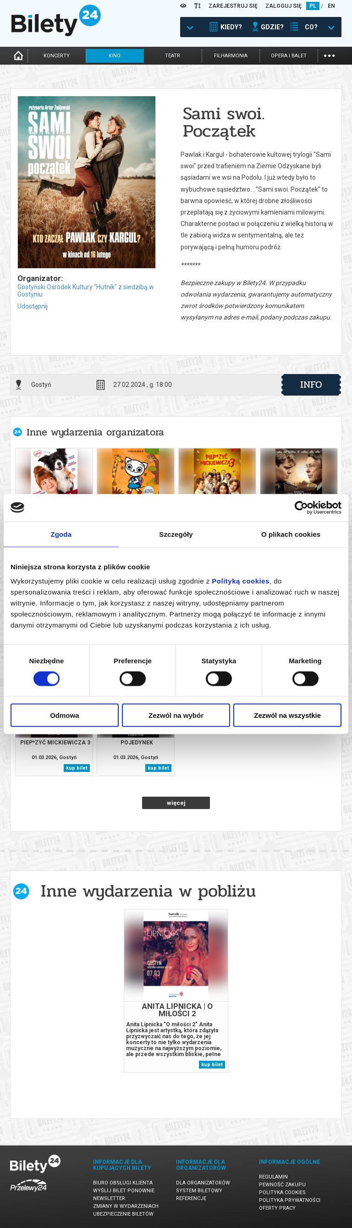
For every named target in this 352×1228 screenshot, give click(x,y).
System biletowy (199, 1191)
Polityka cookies (282, 1192)
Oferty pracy (277, 1208)
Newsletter (109, 1198)
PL (312, 6)
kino (115, 56)
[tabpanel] (176, 991)
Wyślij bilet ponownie (123, 1191)
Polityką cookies (241, 581)
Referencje (191, 1198)
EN (331, 6)
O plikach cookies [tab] (290, 534)
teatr (172, 56)
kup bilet (77, 768)
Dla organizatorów (203, 1183)
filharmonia (231, 56)
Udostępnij (32, 306)
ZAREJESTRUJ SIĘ (233, 6)
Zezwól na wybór (176, 715)
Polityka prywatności (289, 1200)
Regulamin (273, 1177)
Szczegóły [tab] (175, 534)
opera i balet (289, 56)
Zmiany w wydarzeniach (126, 1206)
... (329, 55)
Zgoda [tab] (61, 534)
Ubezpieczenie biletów (123, 1214)
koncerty (57, 56)
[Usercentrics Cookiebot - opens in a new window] (301, 507)
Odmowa (64, 715)
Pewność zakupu (282, 1185)
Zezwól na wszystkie (287, 715)
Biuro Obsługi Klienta (123, 1183)
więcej (176, 802)
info (311, 384)
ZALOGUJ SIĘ (283, 6)
